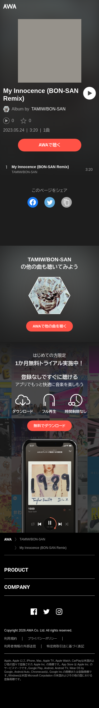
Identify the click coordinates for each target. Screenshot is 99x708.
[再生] (89, 93)
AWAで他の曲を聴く (49, 326)
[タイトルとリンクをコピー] (66, 202)
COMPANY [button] (17, 587)
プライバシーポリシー (42, 638)
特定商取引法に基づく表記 (65, 646)
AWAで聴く (49, 145)
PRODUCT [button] (16, 570)
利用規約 (10, 638)
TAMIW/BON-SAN (48, 109)
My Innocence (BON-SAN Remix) (43, 548)
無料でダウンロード (49, 426)
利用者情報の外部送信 (20, 646)
